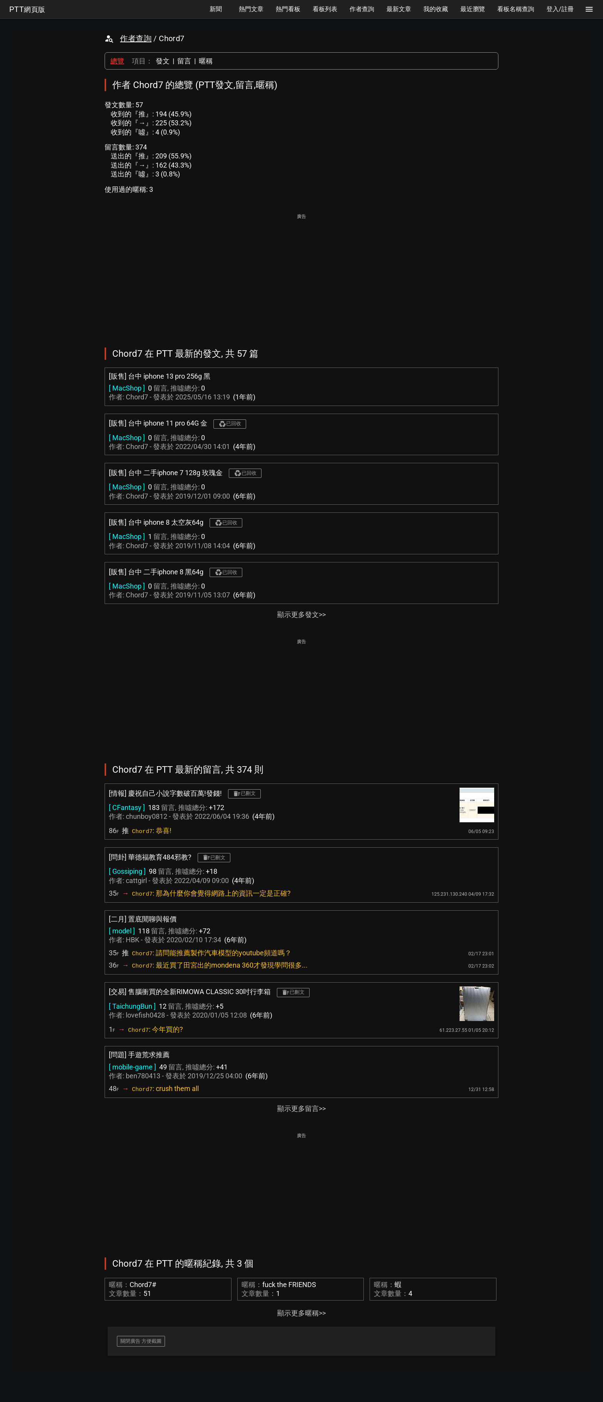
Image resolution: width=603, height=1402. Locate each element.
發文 (163, 61)
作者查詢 (136, 38)
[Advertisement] (301, 275)
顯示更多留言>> (301, 1108)
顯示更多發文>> (301, 614)
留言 (184, 61)
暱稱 (206, 61)
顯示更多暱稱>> (301, 1313)
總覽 (117, 61)
